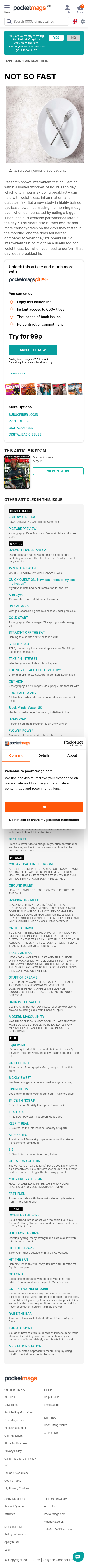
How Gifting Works (55, 1425)
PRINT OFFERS (19, 421)
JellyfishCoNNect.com (58, 1529)
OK (44, 807)
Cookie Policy (12, 1480)
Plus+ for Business (15, 1443)
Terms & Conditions (16, 1473)
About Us (49, 1506)
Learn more (17, 373)
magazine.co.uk (54, 1521)
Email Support (52, 1404)
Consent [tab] (16, 755)
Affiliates (9, 1514)
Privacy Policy (13, 1451)
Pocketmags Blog (15, 1427)
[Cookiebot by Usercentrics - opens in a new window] (64, 743)
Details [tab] (44, 755)
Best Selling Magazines (18, 1412)
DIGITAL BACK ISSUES (25, 434)
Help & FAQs (51, 1397)
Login (7, 1549)
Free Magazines (14, 1420)
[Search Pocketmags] (9, 22)
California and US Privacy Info (20, 1462)
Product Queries (14, 1506)
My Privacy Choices (16, 1488)
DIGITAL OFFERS (21, 428)
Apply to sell (12, 1542)
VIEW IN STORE (58, 471)
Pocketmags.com (54, 1514)
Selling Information (16, 1534)
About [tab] (72, 755)
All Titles (9, 1397)
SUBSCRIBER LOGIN (23, 414)
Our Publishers (13, 1435)
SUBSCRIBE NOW (33, 350)
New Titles (11, 1404)
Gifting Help (51, 1432)
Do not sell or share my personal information (44, 820)
